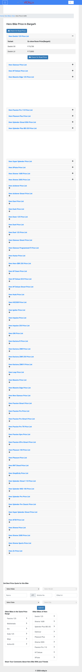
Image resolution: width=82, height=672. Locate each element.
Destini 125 (45, 616)
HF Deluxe (45, 652)
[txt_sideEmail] (66, 595)
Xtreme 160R (45, 621)
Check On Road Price (17, 31)
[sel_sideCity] (60, 602)
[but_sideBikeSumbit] (41, 608)
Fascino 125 (17, 618)
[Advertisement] (41, 93)
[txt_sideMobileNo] (44, 595)
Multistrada (17, 623)
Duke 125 (17, 634)
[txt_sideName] (16, 595)
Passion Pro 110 (45, 647)
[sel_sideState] (22, 602)
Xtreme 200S (45, 642)
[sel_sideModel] (60, 589)
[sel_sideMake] (22, 589)
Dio (17, 629)
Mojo (17, 639)
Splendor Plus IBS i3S (45, 626)
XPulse (45, 657)
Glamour (45, 632)
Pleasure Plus (45, 637)
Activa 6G (17, 644)
